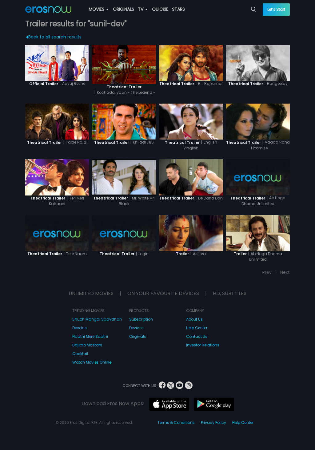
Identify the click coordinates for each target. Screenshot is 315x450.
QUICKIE (160, 9)
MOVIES (98, 9)
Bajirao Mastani (87, 345)
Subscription (141, 319)
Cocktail (80, 353)
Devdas (79, 327)
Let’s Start (276, 9)
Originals (137, 336)
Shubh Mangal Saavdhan (97, 319)
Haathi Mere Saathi (90, 336)
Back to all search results (54, 37)
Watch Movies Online (91, 362)
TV (142, 9)
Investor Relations (202, 345)
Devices (136, 327)
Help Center (196, 327)
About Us (194, 319)
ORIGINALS (123, 9)
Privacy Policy (213, 422)
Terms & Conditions (176, 422)
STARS (178, 9)
